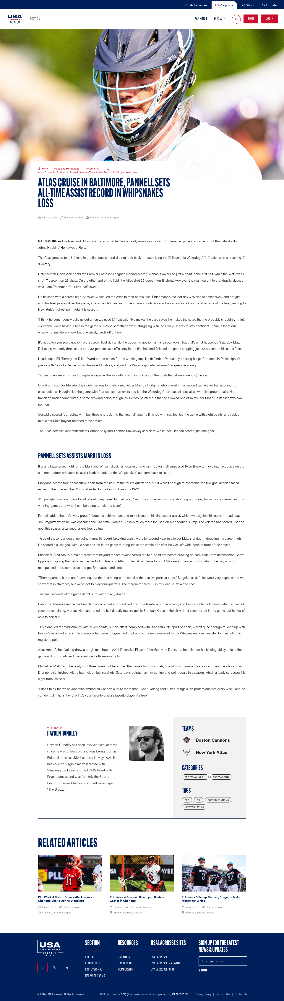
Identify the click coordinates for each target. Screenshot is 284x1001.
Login (270, 19)
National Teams (95, 976)
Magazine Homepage (66, 168)
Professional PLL (195, 777)
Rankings (201, 19)
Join (251, 19)
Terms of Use (222, 994)
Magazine (224, 5)
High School (93, 963)
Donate (269, 5)
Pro (187, 800)
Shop (248, 5)
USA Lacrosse (194, 5)
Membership (125, 969)
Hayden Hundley (62, 734)
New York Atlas (194, 807)
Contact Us (125, 963)
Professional (92, 168)
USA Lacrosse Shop (163, 969)
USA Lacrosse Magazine (166, 963)
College (90, 957)
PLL (107, 168)
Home (45, 168)
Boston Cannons (218, 800)
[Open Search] (236, 19)
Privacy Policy (203, 994)
